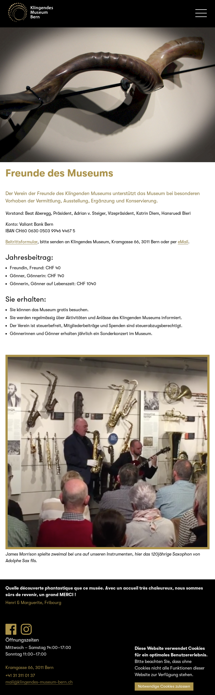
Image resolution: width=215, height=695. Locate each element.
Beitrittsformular (21, 241)
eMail (183, 241)
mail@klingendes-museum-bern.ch (39, 682)
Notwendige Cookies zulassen (164, 686)
